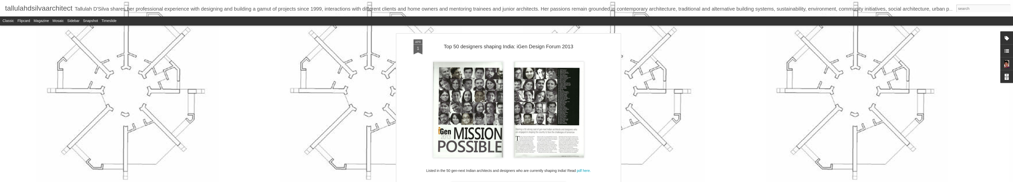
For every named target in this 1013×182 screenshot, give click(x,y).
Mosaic (58, 21)
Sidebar (73, 21)
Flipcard (23, 21)
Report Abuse (537, 179)
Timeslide (109, 21)
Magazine (41, 21)
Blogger (522, 179)
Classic (8, 21)
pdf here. (584, 143)
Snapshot (90, 21)
